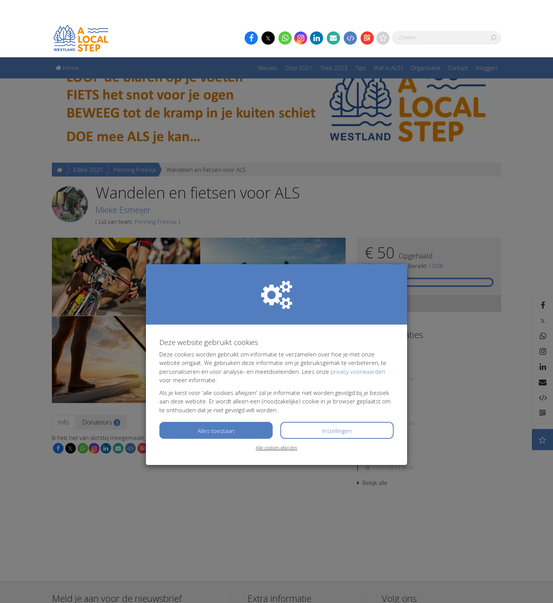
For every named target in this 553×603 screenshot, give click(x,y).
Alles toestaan (216, 373)
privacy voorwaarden (358, 314)
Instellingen (337, 373)
